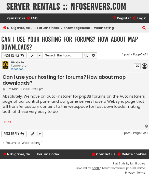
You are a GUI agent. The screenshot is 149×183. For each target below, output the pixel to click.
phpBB (96, 168)
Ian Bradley (137, 163)
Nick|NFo (17, 62)
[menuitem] (31, 18)
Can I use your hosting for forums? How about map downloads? (69, 43)
